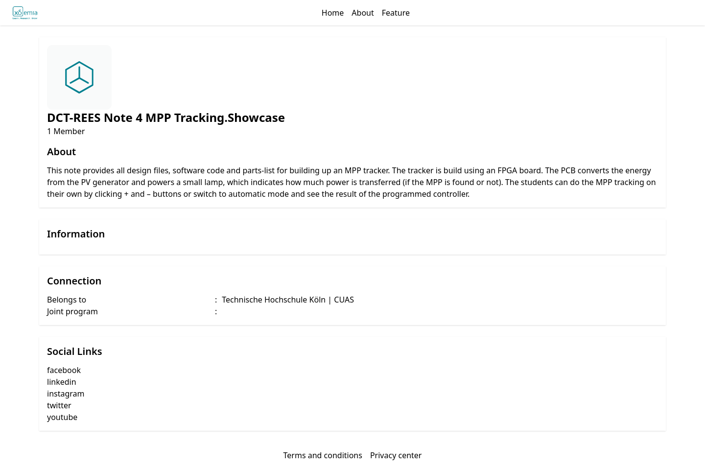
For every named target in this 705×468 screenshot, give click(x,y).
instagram (66, 393)
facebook (64, 370)
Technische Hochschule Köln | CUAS (288, 299)
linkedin (61, 381)
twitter (59, 405)
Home (333, 12)
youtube (62, 417)
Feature (396, 12)
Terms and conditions (322, 455)
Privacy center (396, 455)
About (363, 12)
